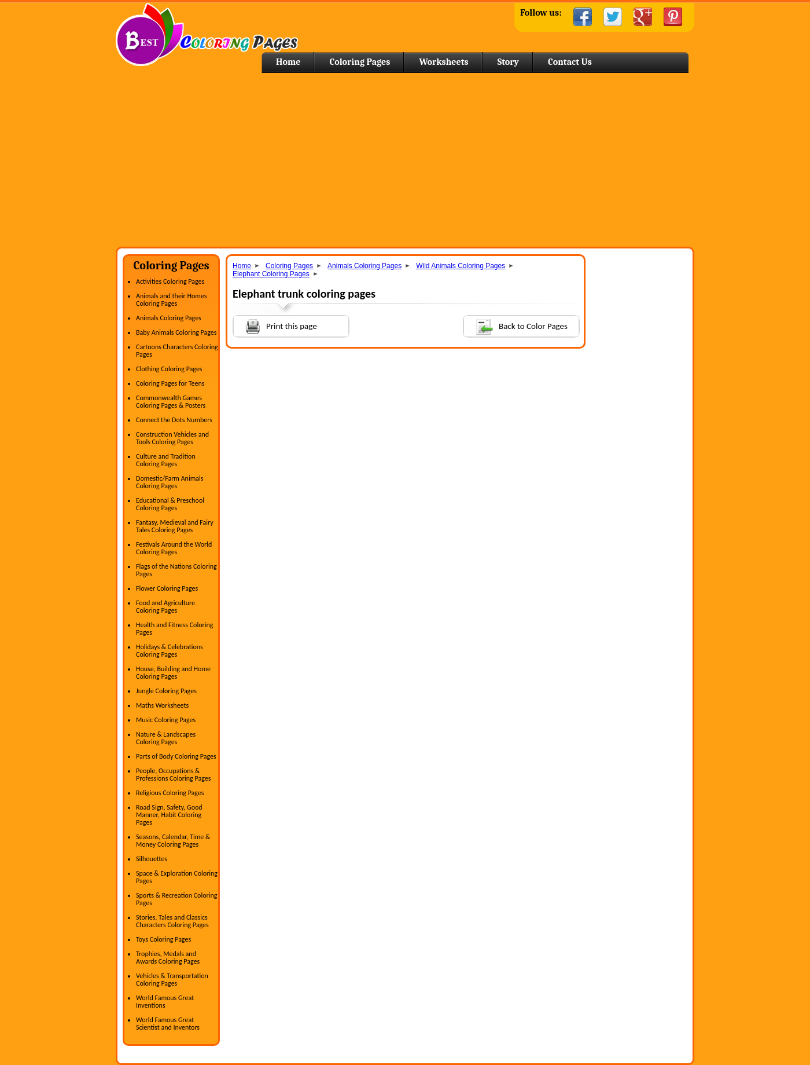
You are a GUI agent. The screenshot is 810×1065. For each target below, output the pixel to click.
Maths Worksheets (162, 705)
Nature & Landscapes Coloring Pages (166, 738)
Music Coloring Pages (166, 720)
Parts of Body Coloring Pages (176, 756)
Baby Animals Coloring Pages (176, 332)
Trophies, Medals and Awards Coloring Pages (168, 957)
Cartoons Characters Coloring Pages (177, 350)
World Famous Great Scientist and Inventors (168, 1023)
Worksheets (443, 62)
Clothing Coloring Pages (169, 369)
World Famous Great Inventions (165, 1001)
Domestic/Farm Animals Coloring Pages (169, 482)
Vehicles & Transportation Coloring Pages (172, 979)
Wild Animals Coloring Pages (460, 266)
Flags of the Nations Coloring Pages (176, 570)
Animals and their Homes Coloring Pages (171, 300)
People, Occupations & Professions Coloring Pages (173, 774)
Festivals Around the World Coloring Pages (174, 548)
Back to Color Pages (516, 325)
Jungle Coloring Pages (166, 691)
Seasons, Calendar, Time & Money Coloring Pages (173, 840)
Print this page (275, 325)
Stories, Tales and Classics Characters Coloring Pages (172, 921)
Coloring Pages (359, 62)
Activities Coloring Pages (170, 281)
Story (508, 62)
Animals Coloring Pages (168, 318)
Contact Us (570, 62)
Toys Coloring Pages (163, 939)
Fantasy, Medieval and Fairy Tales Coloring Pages (174, 526)
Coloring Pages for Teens (170, 383)
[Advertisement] (405, 160)
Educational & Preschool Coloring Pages (170, 504)
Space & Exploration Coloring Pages (177, 877)
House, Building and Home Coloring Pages (173, 672)
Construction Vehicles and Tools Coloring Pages (172, 438)
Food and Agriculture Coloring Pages (165, 606)
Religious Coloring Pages (170, 793)
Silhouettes (151, 859)
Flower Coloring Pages (167, 588)
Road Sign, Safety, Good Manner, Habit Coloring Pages (169, 814)
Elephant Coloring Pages (271, 274)
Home (207, 34)
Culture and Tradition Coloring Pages (166, 460)
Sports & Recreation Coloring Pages (176, 899)
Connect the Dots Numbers (174, 420)
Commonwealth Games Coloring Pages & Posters (170, 401)
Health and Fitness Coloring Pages (174, 628)
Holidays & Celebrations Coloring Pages (169, 650)
